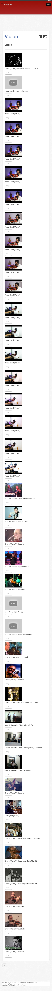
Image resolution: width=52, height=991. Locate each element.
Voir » (8, 73)
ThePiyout (6, 4)
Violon (11, 36)
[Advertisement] (26, 20)
